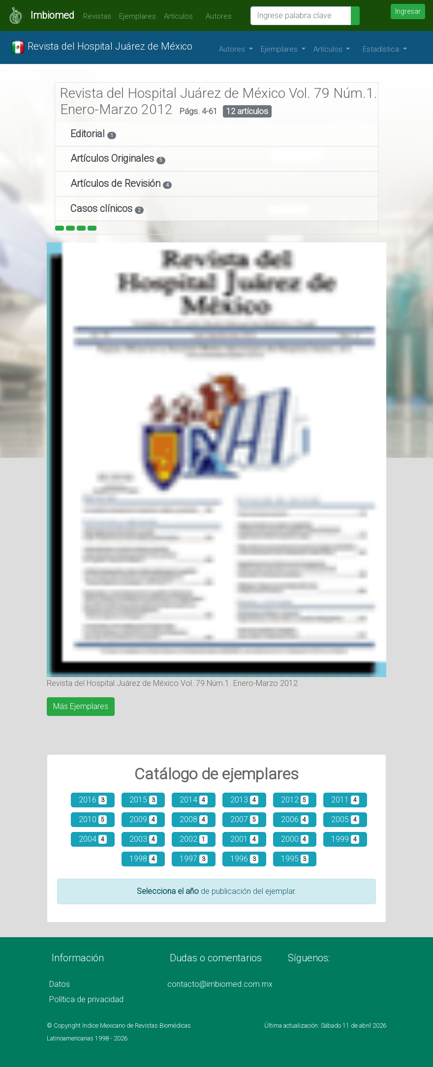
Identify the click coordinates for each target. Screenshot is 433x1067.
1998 (143, 858)
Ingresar (408, 11)
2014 (194, 799)
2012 (295, 799)
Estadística (382, 49)
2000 (295, 839)
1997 (194, 858)
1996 (244, 858)
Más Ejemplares (80, 706)
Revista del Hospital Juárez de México (101, 47)
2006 (295, 819)
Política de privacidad (86, 999)
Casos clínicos (102, 208)
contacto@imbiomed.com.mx (220, 984)
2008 (194, 819)
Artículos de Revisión (116, 183)
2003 (143, 839)
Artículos (178, 16)
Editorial (88, 134)
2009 (143, 819)
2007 (244, 819)
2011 (345, 799)
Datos (59, 984)
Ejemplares (137, 16)
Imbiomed (52, 15)
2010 (93, 819)
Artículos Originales (113, 158)
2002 (194, 839)
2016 (93, 799)
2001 (244, 839)
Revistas (94, 16)
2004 (93, 839)
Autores (216, 16)
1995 (295, 858)
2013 (244, 799)
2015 (143, 799)
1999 (345, 839)
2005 (345, 819)
